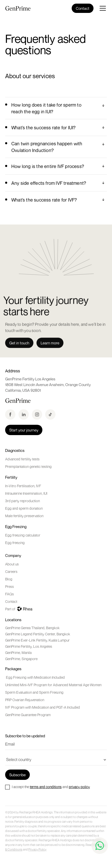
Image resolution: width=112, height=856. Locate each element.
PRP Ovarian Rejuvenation (24, 700)
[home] (18, 8)
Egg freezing (15, 542)
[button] (100, 8)
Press (9, 586)
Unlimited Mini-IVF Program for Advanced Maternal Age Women (53, 685)
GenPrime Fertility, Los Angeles (28, 646)
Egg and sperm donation (24, 508)
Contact (11, 601)
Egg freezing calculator (22, 535)
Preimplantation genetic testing (28, 466)
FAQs (9, 594)
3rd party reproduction (22, 501)
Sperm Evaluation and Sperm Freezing (34, 692)
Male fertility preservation (24, 516)
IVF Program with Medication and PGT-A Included (42, 707)
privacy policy (79, 787)
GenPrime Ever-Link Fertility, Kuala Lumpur (37, 640)
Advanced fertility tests (22, 459)
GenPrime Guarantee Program (28, 715)
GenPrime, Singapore (21, 659)
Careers (11, 571)
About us (12, 564)
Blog (8, 579)
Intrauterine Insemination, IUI (26, 493)
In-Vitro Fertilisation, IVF (23, 486)
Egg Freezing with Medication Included (35, 677)
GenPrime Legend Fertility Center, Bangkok (37, 634)
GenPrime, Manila (18, 652)
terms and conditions (46, 787)
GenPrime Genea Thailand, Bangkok (32, 628)
